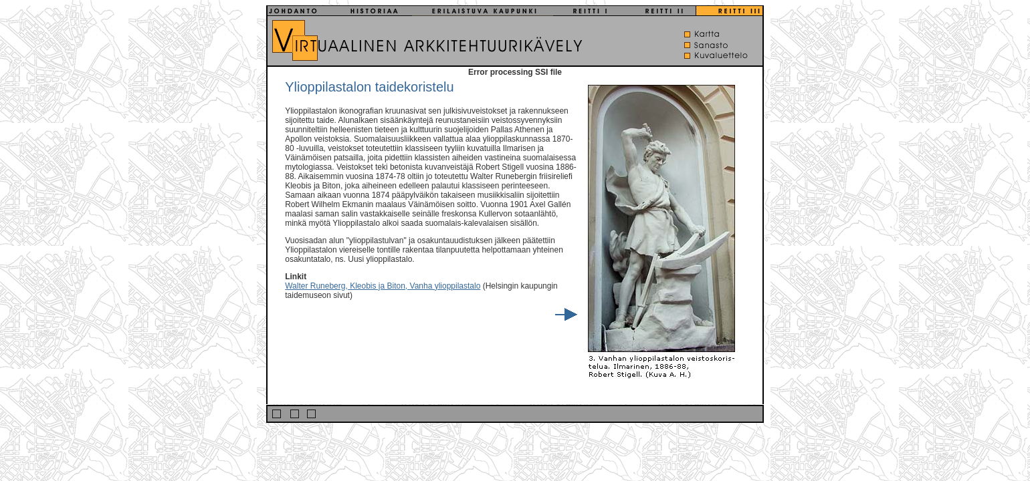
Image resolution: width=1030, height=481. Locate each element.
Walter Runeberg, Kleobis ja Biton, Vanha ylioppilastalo (382, 286)
